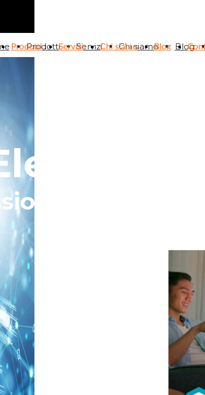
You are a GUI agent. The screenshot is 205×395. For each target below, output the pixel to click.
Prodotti (26, 46)
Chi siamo (119, 46)
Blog (162, 46)
